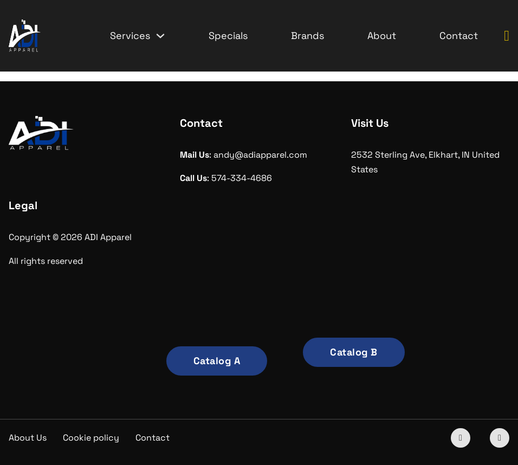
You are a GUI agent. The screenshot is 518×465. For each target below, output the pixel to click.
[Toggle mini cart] (506, 36)
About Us (28, 437)
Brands (307, 35)
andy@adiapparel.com (260, 154)
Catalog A (217, 360)
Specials (228, 35)
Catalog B (354, 352)
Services (130, 35)
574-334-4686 (241, 178)
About (381, 35)
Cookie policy (91, 437)
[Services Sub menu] (160, 36)
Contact (458, 35)
